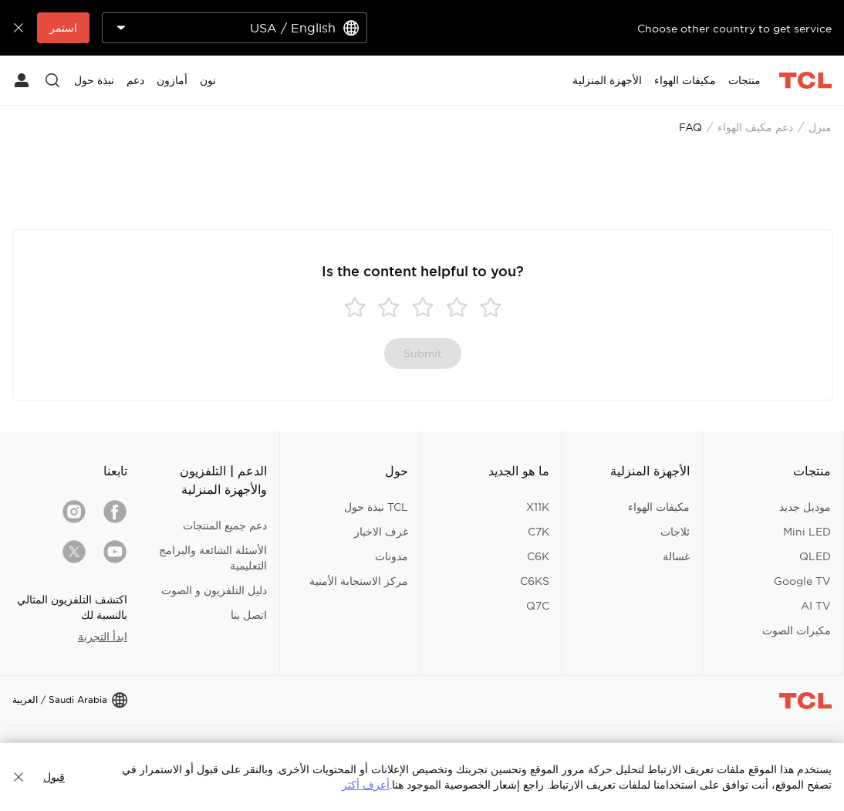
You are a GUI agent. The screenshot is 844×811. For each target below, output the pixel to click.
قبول (54, 777)
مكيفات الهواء (659, 507)
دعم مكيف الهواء (755, 127)
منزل (820, 127)
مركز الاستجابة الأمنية (358, 581)
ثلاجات (675, 532)
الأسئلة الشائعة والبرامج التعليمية (213, 558)
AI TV (816, 606)
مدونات (391, 556)
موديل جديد (805, 507)
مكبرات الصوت (796, 630)
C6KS (534, 581)
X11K (537, 507)
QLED (815, 556)
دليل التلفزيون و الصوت (214, 590)
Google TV (802, 581)
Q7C (537, 606)
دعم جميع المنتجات (225, 525)
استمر (63, 28)
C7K (538, 532)
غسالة (676, 556)
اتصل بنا (249, 615)
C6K (538, 556)
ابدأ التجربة (102, 637)
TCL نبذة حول (376, 507)
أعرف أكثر (366, 785)
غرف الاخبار (381, 532)
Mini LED (807, 532)
